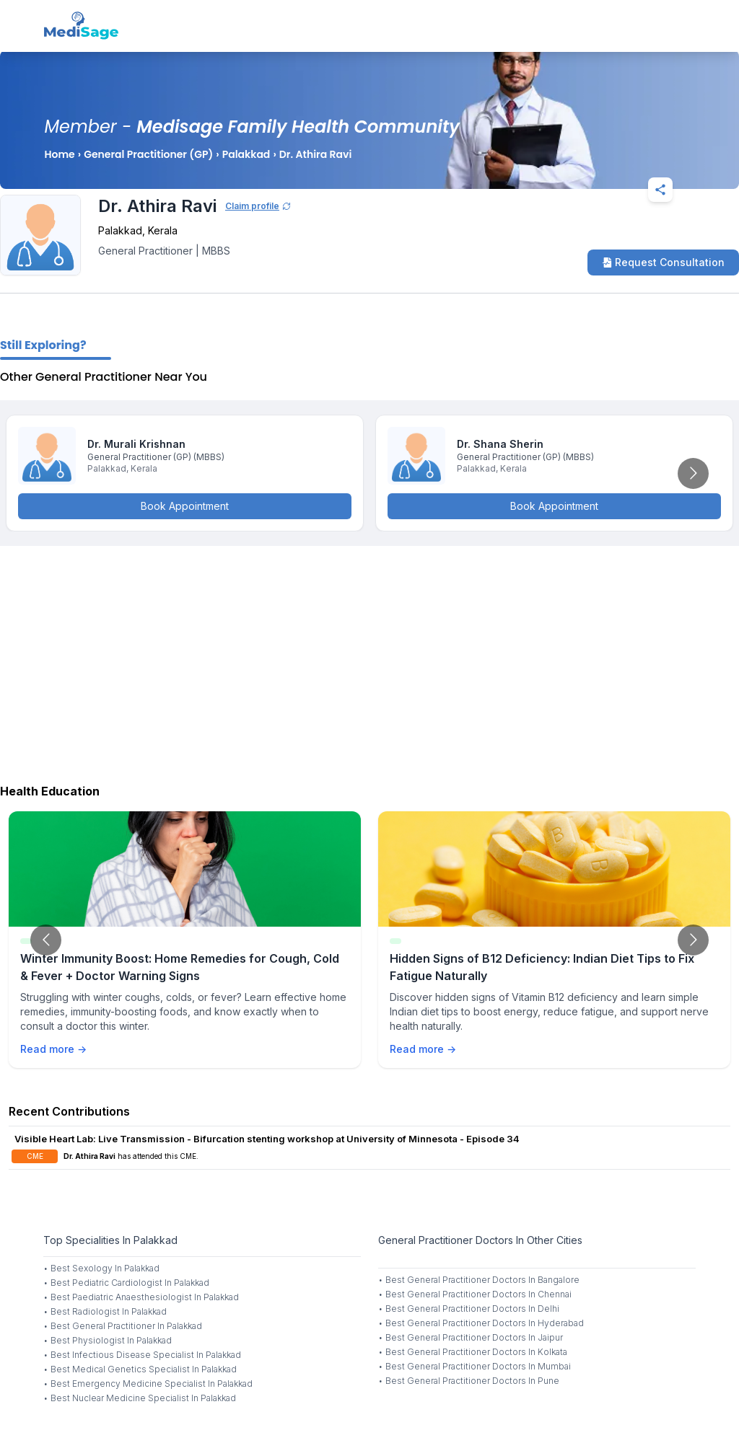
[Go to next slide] (693, 473)
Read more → (53, 1049)
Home (59, 154)
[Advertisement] (369, 661)
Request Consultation (663, 262)
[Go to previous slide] (45, 940)
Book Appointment (185, 506)
